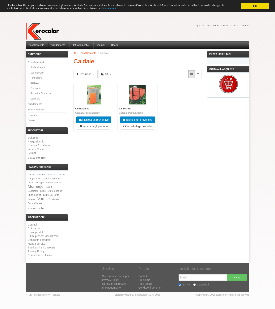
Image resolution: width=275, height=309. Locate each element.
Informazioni (175, 9)
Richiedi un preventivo (94, 119)
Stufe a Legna (37, 67)
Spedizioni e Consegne (41, 247)
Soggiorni (33, 191)
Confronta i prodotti (39, 239)
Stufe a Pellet (37, 72)
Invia (237, 277)
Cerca (234, 25)
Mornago (36, 186)
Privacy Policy (36, 251)
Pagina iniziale (201, 25)
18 (106, 74)
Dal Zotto (33, 137)
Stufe (43, 191)
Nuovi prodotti (220, 25)
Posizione (85, 74)
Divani (31, 182)
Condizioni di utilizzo (40, 255)
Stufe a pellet (34, 195)
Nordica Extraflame (39, 145)
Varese (43, 199)
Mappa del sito (36, 243)
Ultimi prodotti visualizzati (43, 236)
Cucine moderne (51, 178)
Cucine (31, 174)
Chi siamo (34, 228)
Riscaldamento (37, 45)
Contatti (245, 25)
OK (255, 6)
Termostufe (36, 78)
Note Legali (145, 283)
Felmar (32, 152)
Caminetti (35, 98)
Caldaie (34, 83)
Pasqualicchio (36, 141)
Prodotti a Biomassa (40, 93)
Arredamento (59, 45)
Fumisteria (35, 88)
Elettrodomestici (81, 45)
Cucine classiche (46, 174)
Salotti (49, 187)
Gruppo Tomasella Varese (49, 182)
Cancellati (201, 284)
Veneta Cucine (36, 149)
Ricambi (101, 45)
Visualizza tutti (37, 157)
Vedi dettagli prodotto (94, 125)
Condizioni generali (149, 287)
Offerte (115, 45)
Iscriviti (185, 284)
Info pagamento (111, 287)
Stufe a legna (55, 191)
